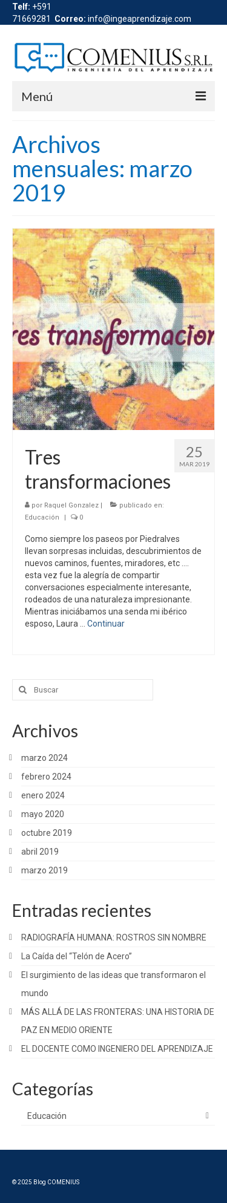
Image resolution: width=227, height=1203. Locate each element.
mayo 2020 (42, 814)
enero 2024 (43, 795)
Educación (42, 517)
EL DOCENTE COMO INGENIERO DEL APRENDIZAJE (117, 1049)
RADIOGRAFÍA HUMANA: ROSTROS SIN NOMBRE (113, 937)
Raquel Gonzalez (71, 505)
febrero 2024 (46, 776)
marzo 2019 (44, 870)
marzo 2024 (44, 758)
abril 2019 (40, 851)
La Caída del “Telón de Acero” (76, 956)
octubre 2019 (46, 833)
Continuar (106, 623)
